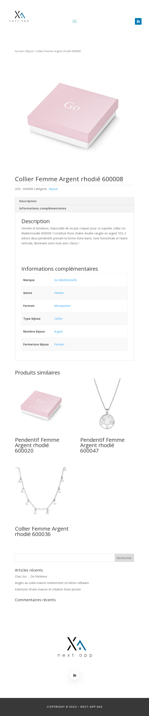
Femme (59, 293)
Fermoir (59, 344)
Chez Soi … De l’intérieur (31, 576)
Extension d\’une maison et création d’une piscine (48, 589)
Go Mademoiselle (65, 280)
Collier (58, 319)
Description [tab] (27, 201)
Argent (58, 331)
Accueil (19, 51)
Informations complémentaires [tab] (42, 208)
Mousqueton (62, 306)
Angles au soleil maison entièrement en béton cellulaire (52, 583)
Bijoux (30, 51)
